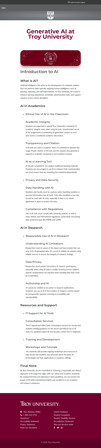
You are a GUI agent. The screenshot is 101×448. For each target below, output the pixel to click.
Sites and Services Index (63, 424)
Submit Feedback (61, 411)
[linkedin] (62, 427)
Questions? (24, 418)
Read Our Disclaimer (28, 427)
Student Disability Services (64, 418)
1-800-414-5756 (28, 415)
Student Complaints (62, 415)
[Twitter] (58, 427)
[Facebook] (54, 427)
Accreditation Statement (64, 421)
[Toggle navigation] (3, 8)
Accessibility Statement (29, 421)
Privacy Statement (27, 424)
